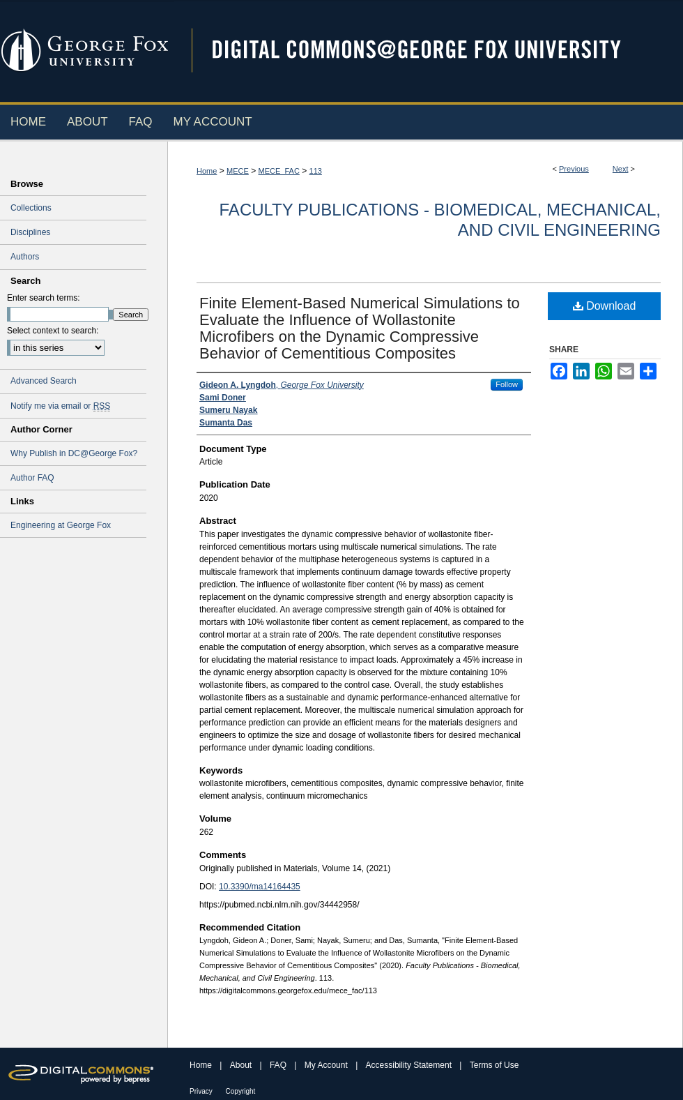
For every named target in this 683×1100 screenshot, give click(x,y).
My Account (327, 1065)
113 (315, 171)
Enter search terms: (43, 298)
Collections (31, 208)
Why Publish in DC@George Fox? (73, 453)
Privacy (202, 1091)
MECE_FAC (279, 171)
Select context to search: (52, 331)
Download (604, 306)
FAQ (279, 1065)
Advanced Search (43, 381)
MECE (238, 171)
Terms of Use (494, 1065)
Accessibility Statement (410, 1065)
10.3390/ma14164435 (259, 886)
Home (207, 171)
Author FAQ (32, 478)
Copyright (241, 1091)
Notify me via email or (60, 406)
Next (621, 169)
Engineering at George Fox (60, 525)
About (242, 1065)
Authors (24, 257)
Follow (507, 384)
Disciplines (30, 232)
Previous (574, 169)
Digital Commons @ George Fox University (428, 50)
